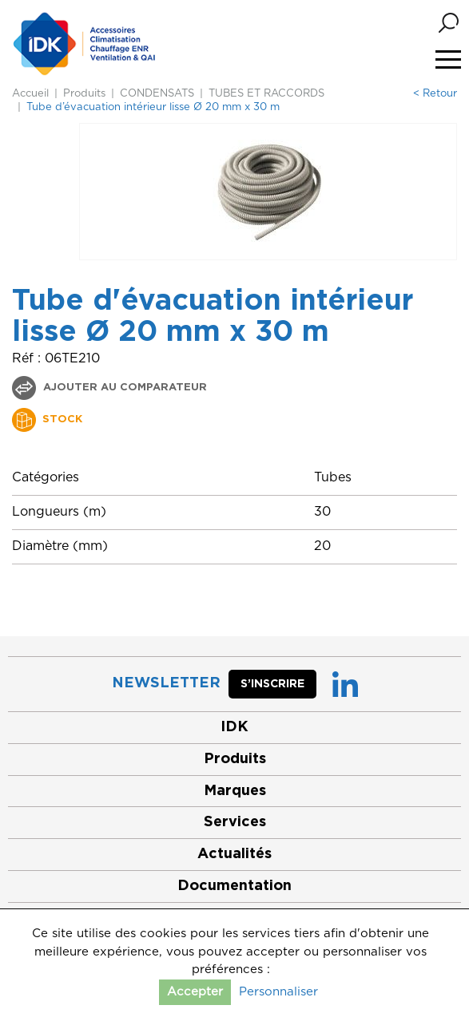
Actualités (234, 854)
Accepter (195, 992)
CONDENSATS (157, 94)
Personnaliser (278, 992)
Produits (84, 94)
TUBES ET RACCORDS (266, 94)
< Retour (435, 94)
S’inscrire (272, 684)
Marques (235, 791)
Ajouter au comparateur (123, 387)
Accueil (30, 94)
